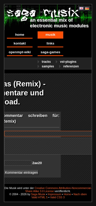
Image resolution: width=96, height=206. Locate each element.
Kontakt (20, 43)
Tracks (46, 62)
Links (50, 43)
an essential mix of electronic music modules (59, 22)
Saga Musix (38, 194)
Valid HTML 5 (39, 197)
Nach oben (80, 194)
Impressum (54, 194)
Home (19, 35)
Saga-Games (50, 52)
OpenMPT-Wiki (20, 52)
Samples (48, 66)
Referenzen (71, 66)
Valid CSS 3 (57, 197)
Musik (51, 35)
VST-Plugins (68, 62)
